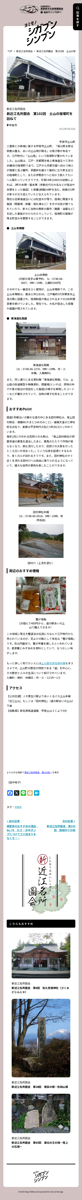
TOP (10, 51)
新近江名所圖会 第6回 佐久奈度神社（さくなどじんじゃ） (41, 985)
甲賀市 (18, 807)
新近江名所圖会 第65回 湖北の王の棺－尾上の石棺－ (41, 1140)
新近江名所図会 (24, 51)
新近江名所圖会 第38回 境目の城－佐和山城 (41, 1082)
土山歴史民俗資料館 (53, 663)
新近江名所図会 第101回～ (38, 772)
